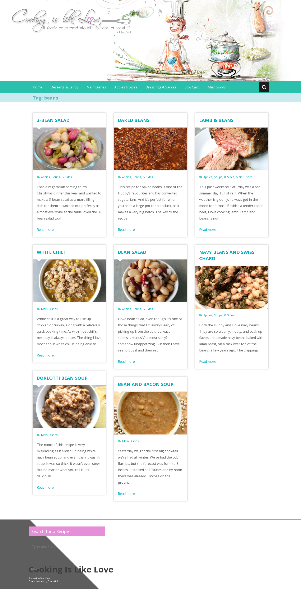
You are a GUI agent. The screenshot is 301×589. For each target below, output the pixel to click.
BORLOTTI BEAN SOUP (62, 378)
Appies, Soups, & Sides (56, 177)
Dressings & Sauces (160, 87)
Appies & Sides (125, 87)
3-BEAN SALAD (53, 120)
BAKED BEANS (133, 120)
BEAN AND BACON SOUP (145, 384)
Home (37, 87)
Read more (45, 229)
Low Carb (192, 87)
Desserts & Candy (64, 87)
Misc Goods (217, 87)
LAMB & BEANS (216, 120)
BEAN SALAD (132, 252)
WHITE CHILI (51, 252)
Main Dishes (96, 87)
